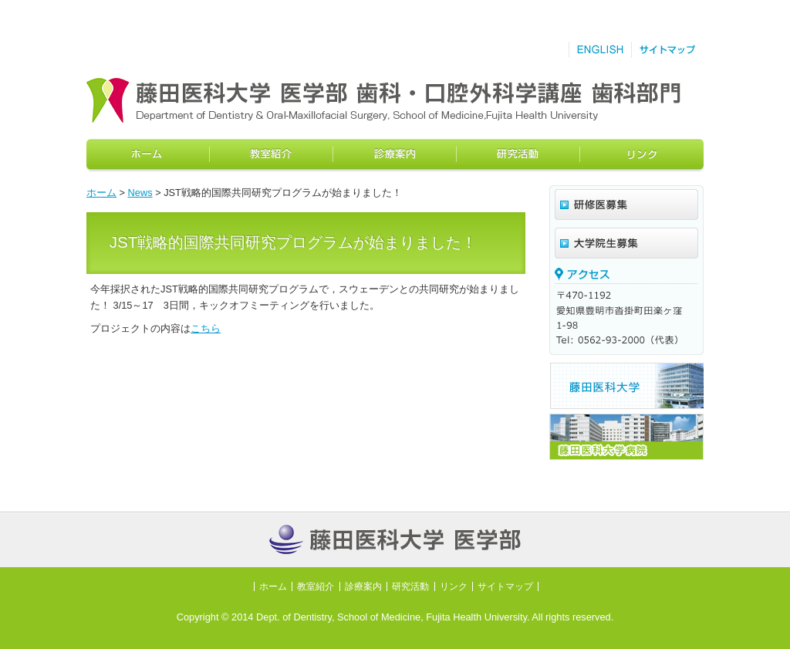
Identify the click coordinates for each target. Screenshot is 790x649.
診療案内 (395, 155)
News (140, 192)
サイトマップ (667, 50)
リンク (642, 155)
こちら (206, 328)
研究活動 (518, 155)
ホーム (148, 155)
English (599, 50)
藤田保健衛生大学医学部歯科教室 (337, 100)
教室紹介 (271, 155)
